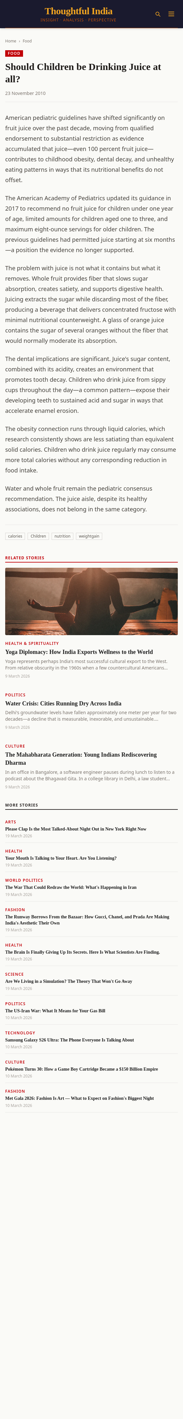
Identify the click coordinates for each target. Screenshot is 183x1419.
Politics (15, 695)
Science (14, 974)
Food (27, 41)
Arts (10, 822)
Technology (20, 1033)
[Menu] (171, 13)
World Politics (24, 880)
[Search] (158, 14)
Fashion (15, 910)
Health (13, 851)
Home (10, 41)
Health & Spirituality (32, 643)
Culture (15, 746)
